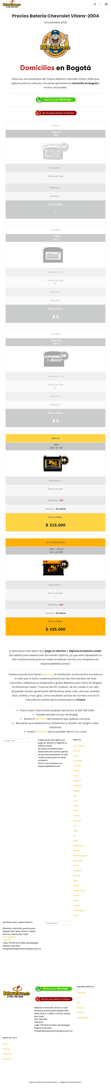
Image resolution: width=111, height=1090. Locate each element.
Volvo (76, 915)
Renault (76, 875)
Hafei (75, 810)
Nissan (76, 865)
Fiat (75, 795)
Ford (75, 800)
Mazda (76, 850)
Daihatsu (77, 785)
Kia (74, 835)
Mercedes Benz (80, 855)
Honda (76, 815)
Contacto (7, 1058)
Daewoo (77, 780)
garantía (41, 719)
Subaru (76, 895)
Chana (76, 750)
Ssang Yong (79, 890)
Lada (75, 840)
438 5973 (7, 940)
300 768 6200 (9, 937)
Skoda (76, 885)
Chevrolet (78, 760)
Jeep (75, 830)
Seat (75, 880)
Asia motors (79, 745)
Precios (6, 1048)
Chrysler (77, 765)
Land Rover (78, 845)
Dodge (76, 790)
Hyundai (77, 820)
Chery (76, 755)
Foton (76, 805)
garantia (47, 674)
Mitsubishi (78, 860)
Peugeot (77, 870)
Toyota (76, 905)
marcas (42, 731)
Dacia (76, 775)
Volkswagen (79, 910)
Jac (75, 825)
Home (6, 1043)
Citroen (76, 770)
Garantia (7, 1053)
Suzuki (76, 900)
